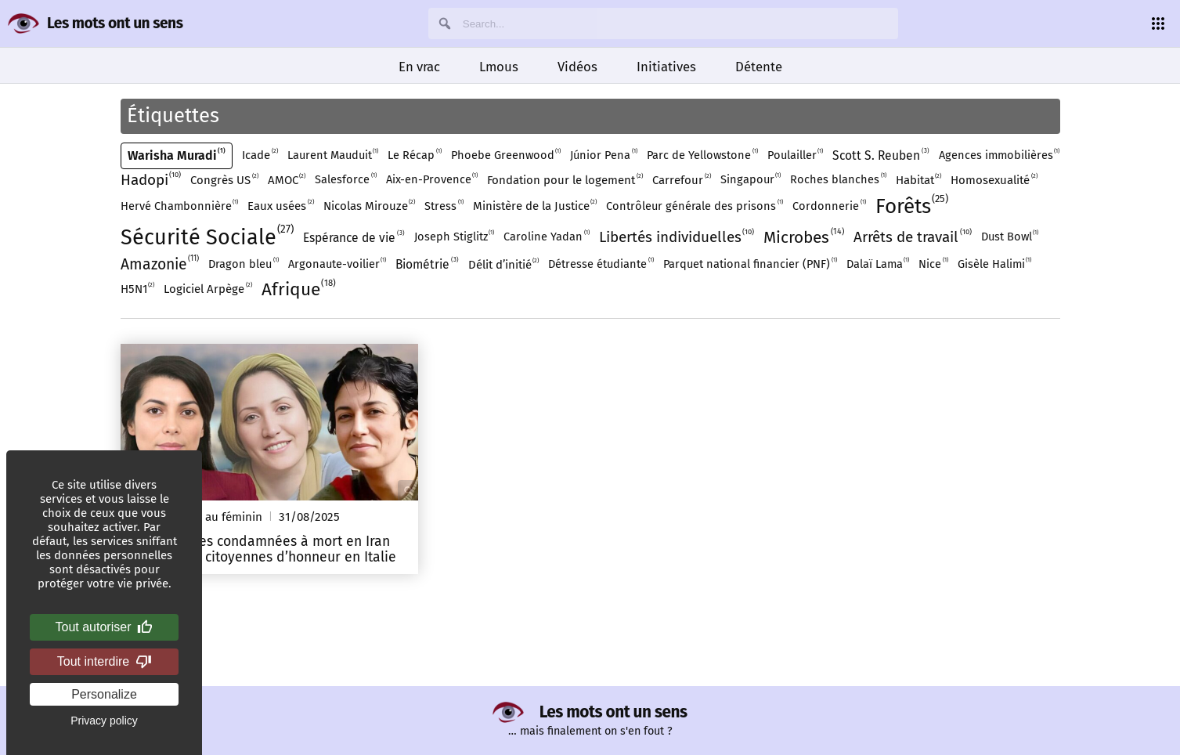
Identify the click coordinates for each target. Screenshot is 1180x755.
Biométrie (427, 264)
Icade (260, 155)
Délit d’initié (503, 264)
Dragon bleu (243, 264)
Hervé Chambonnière (180, 206)
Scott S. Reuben (880, 155)
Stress (444, 206)
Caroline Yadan (546, 237)
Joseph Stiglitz (454, 237)
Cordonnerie (829, 206)
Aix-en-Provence (432, 180)
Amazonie (160, 264)
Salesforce (346, 180)
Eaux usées (280, 206)
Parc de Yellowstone (702, 155)
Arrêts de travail (912, 237)
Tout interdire (104, 661)
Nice (933, 264)
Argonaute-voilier (337, 264)
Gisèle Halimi (995, 264)
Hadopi (151, 180)
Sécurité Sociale (207, 238)
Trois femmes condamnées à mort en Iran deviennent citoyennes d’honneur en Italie (263, 549)
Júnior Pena (603, 155)
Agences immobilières (999, 155)
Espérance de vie (354, 238)
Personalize (104, 694)
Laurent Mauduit (333, 155)
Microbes (803, 238)
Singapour (750, 180)
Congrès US (224, 180)
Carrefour (681, 180)
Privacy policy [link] (104, 720)
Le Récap (415, 155)
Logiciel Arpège (208, 289)
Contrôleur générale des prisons (694, 206)
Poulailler (795, 155)
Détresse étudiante (601, 264)
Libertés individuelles (677, 237)
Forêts (912, 206)
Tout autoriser (104, 627)
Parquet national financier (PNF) (750, 264)
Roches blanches (838, 180)
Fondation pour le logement (565, 180)
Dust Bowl (1010, 237)
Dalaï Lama (878, 264)
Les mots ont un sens (114, 23)
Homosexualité (994, 180)
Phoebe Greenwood (506, 155)
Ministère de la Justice (535, 206)
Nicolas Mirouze (369, 206)
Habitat (919, 180)
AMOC (287, 180)
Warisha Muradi (177, 155)
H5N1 (138, 289)
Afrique (299, 289)
